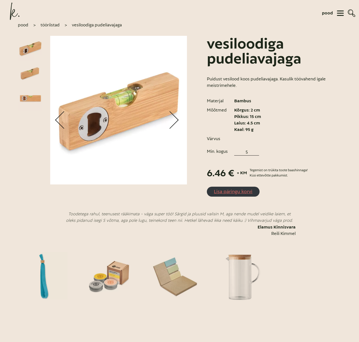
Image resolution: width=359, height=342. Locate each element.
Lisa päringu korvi (233, 191)
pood (327, 13)
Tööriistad (50, 24)
